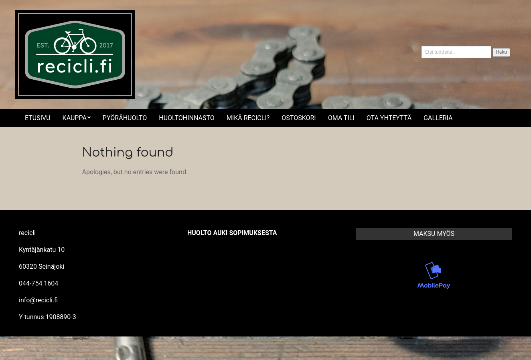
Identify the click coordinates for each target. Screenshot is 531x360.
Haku (501, 52)
